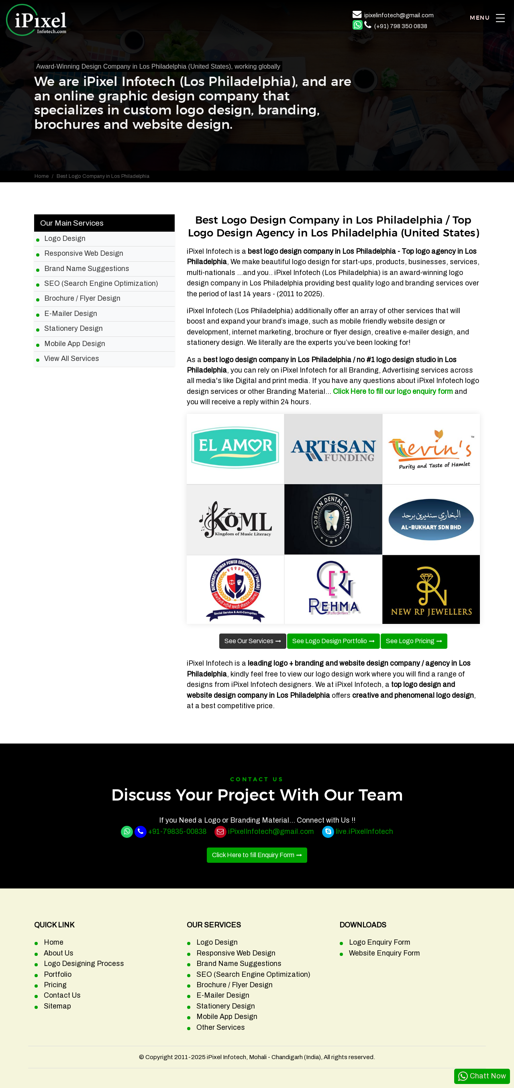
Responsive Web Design (83, 253)
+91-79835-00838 (177, 831)
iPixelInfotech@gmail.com (271, 831)
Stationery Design (73, 328)
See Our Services (248, 641)
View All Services (71, 359)
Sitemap (57, 1006)
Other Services (220, 1027)
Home (42, 176)
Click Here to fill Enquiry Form (253, 855)
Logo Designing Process (84, 964)
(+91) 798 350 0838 (400, 26)
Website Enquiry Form (384, 953)
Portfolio (57, 974)
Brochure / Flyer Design (82, 298)
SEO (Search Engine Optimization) (101, 283)
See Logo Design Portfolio (329, 641)
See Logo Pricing (410, 641)
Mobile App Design (74, 344)
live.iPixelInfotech (364, 831)
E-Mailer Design (70, 314)
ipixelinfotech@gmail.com (399, 15)
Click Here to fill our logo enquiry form (393, 391)
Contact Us (62, 995)
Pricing (55, 985)
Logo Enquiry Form (379, 942)
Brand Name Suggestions (86, 269)
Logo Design (65, 238)
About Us (58, 953)
